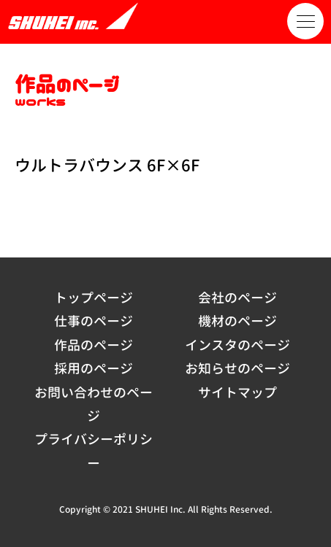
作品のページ (93, 345)
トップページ (93, 298)
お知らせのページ (237, 369)
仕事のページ (93, 321)
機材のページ (237, 321)
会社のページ (237, 298)
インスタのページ (237, 345)
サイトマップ (237, 393)
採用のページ (93, 369)
